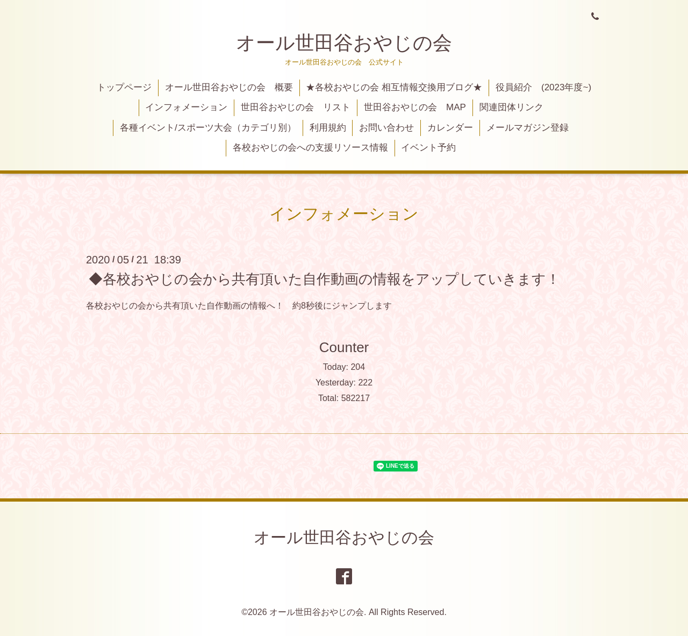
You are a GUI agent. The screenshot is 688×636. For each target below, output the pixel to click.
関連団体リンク (511, 107)
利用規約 (328, 128)
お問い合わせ (386, 128)
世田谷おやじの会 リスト (295, 107)
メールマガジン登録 (527, 128)
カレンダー (450, 128)
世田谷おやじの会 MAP (415, 107)
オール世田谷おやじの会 (344, 43)
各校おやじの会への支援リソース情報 (310, 147)
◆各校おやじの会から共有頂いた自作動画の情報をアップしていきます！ (324, 278)
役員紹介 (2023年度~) (543, 87)
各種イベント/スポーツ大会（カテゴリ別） (208, 128)
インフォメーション (186, 107)
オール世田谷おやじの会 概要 (229, 87)
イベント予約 (428, 147)
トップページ (124, 87)
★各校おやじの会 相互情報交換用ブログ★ (394, 87)
